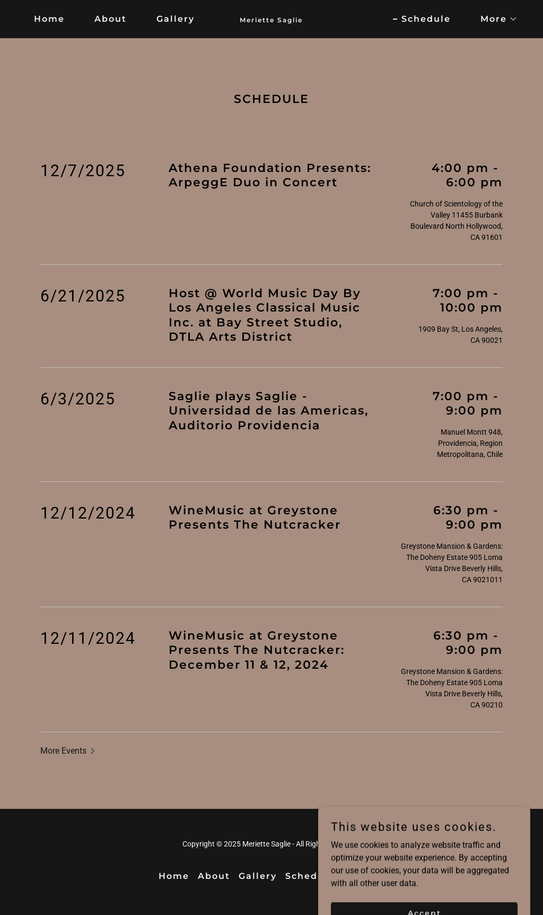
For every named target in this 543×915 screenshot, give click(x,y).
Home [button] (174, 876)
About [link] (110, 19)
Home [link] (49, 19)
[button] (495, 19)
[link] (271, 19)
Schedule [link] (426, 19)
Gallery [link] (175, 19)
